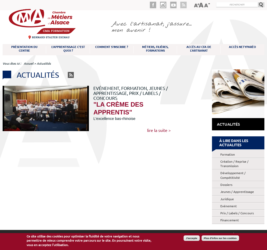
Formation (227, 154)
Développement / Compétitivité (233, 175)
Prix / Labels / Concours (237, 213)
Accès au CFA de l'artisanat (198, 48)
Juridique (227, 199)
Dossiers (226, 184)
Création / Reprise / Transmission (234, 164)
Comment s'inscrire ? (111, 46)
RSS (71, 75)
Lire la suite (157, 130)
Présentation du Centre (24, 48)
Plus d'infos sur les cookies (220, 238)
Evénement (228, 206)
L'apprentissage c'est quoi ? (68, 48)
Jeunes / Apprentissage (237, 191)
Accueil (28, 63)
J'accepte (191, 238)
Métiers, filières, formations (155, 48)
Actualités (228, 124)
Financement (229, 220)
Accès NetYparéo (242, 46)
